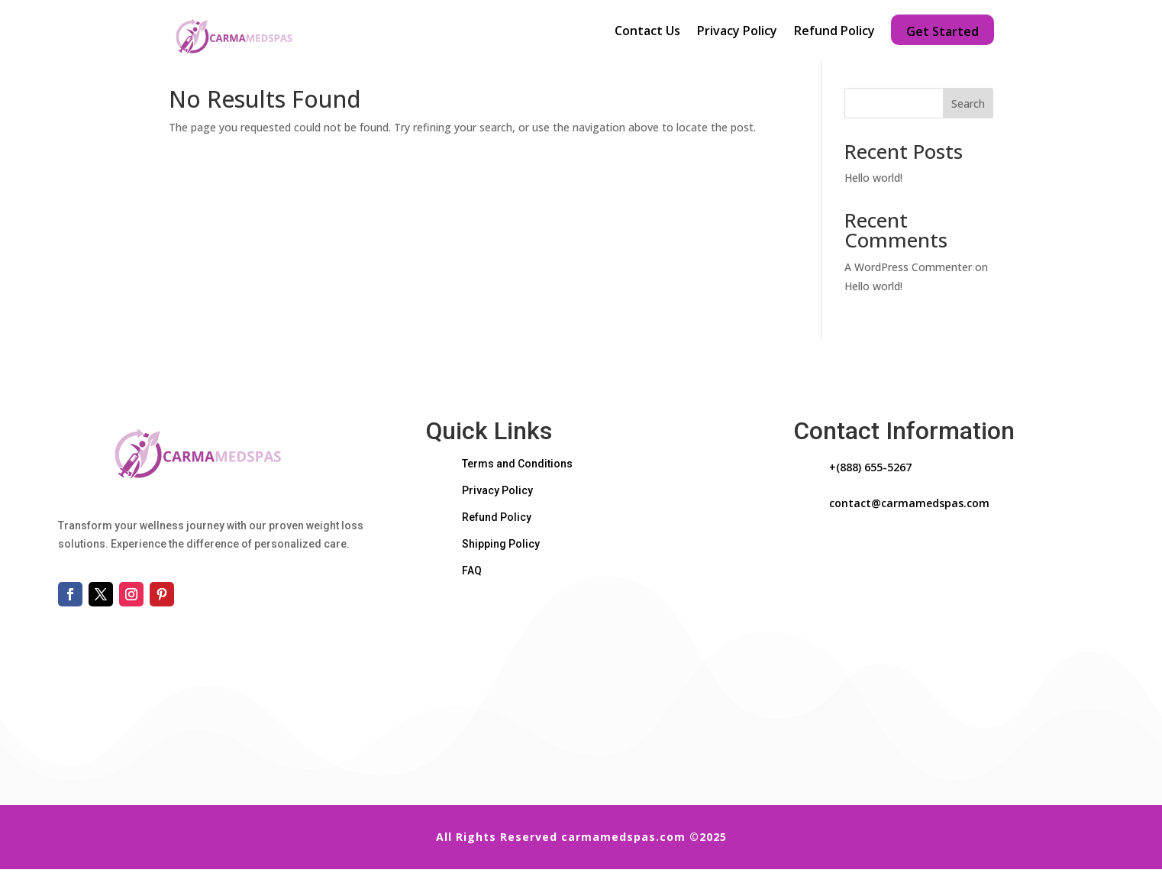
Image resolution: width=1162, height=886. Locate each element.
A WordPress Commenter (908, 283)
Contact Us (647, 32)
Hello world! (873, 194)
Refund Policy (834, 32)
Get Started (942, 30)
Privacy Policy (737, 32)
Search (968, 119)
